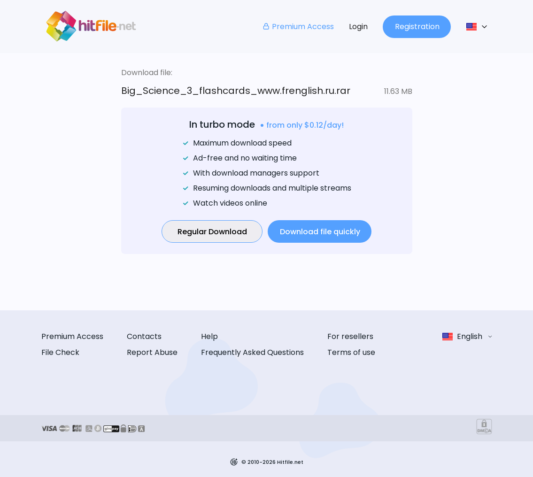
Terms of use (351, 352)
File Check (60, 352)
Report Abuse (152, 352)
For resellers (350, 336)
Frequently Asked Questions (252, 352)
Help (209, 336)
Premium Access (298, 26)
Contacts (144, 336)
